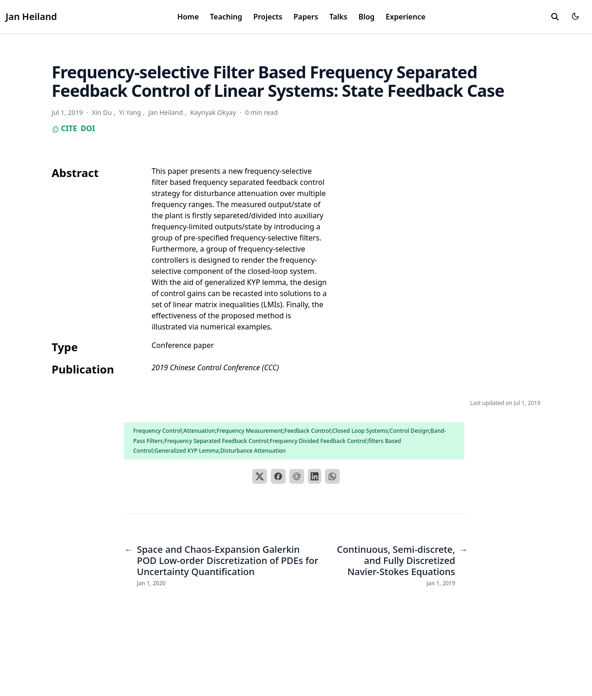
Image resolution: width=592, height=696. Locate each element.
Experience (405, 17)
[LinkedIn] (315, 476)
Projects (267, 17)
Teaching (226, 17)
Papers (305, 17)
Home (188, 17)
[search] (555, 16)
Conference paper (183, 345)
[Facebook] (278, 476)
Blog (366, 17)
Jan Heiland (31, 16)
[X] (259, 476)
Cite (64, 128)
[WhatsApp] (332, 476)
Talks (338, 17)
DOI (88, 128)
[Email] (296, 476)
